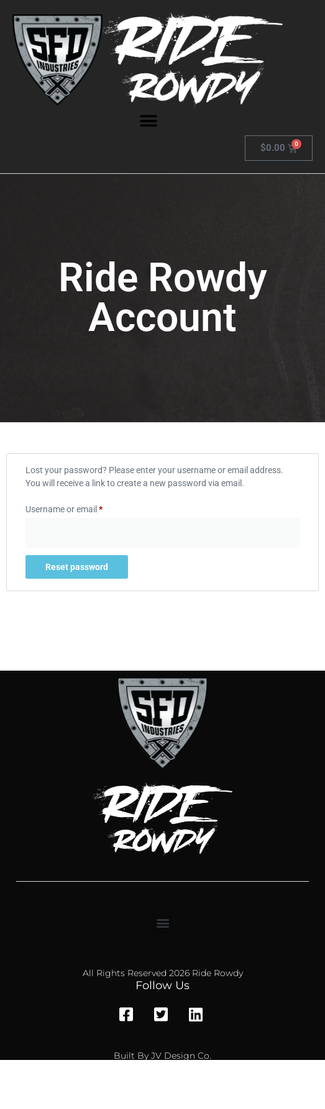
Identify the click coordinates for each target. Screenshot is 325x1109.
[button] (149, 121)
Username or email (80, 507)
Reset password (76, 567)
